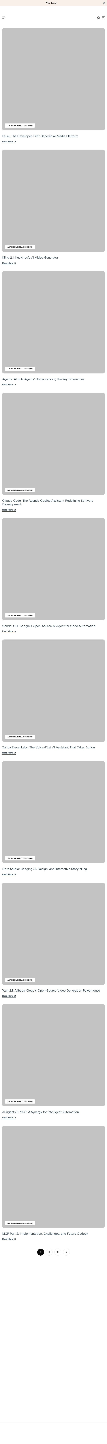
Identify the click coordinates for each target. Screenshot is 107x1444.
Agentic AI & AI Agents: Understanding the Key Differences (43, 379)
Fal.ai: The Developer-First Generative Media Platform (40, 136)
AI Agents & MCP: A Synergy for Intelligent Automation (40, 1112)
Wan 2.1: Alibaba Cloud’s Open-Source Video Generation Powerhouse (51, 990)
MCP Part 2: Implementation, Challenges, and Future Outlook (45, 1233)
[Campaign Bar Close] (104, 3)
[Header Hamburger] (4, 18)
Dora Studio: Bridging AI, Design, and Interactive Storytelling (44, 869)
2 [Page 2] (49, 1252)
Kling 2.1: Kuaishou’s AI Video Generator (30, 257)
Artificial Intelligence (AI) (20, 126)
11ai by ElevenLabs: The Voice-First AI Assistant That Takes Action (48, 747)
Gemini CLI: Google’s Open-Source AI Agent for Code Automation (48, 626)
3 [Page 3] (57, 1252)
